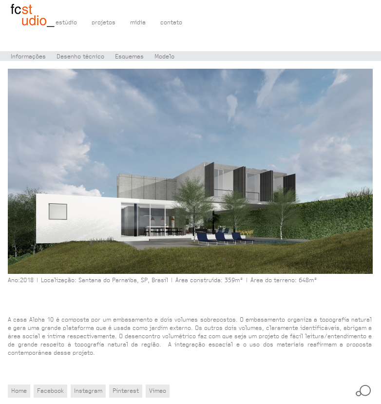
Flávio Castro (33, 16)
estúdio (66, 22)
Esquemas (129, 57)
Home (19, 391)
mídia (138, 22)
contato (171, 22)
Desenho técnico (80, 57)
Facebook (50, 391)
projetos (103, 22)
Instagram (88, 391)
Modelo (164, 57)
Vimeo (157, 391)
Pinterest (126, 391)
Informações (28, 57)
